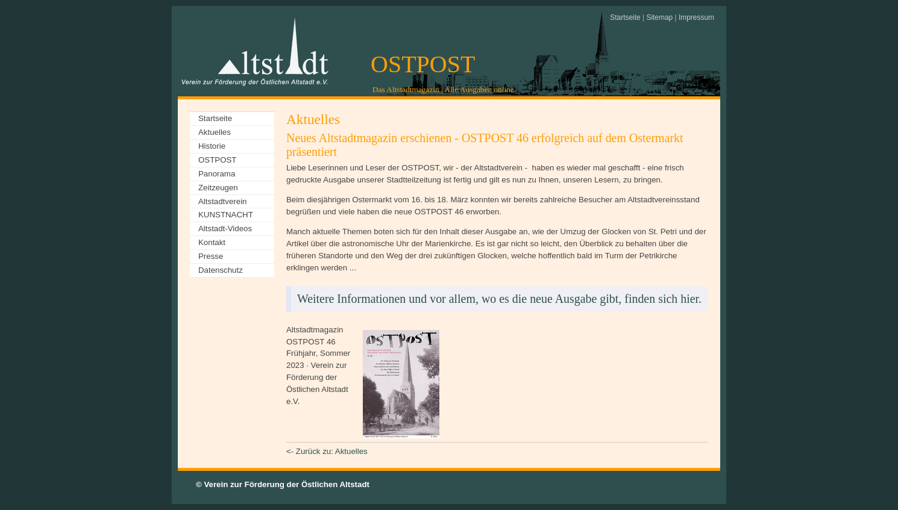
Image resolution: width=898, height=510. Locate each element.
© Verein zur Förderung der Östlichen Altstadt (282, 484)
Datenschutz (220, 270)
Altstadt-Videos (225, 228)
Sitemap (659, 17)
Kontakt (211, 242)
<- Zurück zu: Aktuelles (327, 451)
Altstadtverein (222, 201)
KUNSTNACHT (225, 214)
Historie (211, 146)
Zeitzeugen (218, 187)
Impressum (696, 17)
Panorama (216, 173)
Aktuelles (214, 132)
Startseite (625, 17)
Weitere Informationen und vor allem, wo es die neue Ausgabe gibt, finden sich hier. (499, 298)
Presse (210, 256)
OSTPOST (423, 64)
